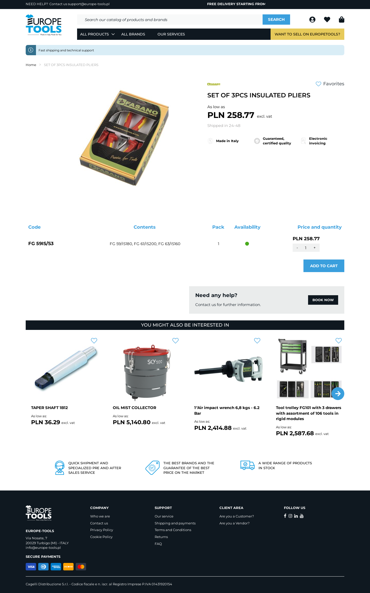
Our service (164, 516)
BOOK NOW (323, 300)
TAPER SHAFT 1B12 (49, 407)
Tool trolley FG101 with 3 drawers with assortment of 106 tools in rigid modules (308, 413)
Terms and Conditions (173, 530)
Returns (161, 537)
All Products (94, 34)
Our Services (171, 34)
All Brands (133, 34)
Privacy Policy (101, 530)
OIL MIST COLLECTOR (134, 407)
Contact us (99, 523)
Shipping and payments (175, 523)
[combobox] (170, 19)
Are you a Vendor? (234, 523)
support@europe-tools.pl (89, 4)
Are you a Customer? (236, 516)
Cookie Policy (101, 537)
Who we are (100, 516)
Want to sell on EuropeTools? (307, 34)
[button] (337, 393)
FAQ (158, 544)
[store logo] (44, 25)
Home (31, 65)
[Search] (276, 19)
